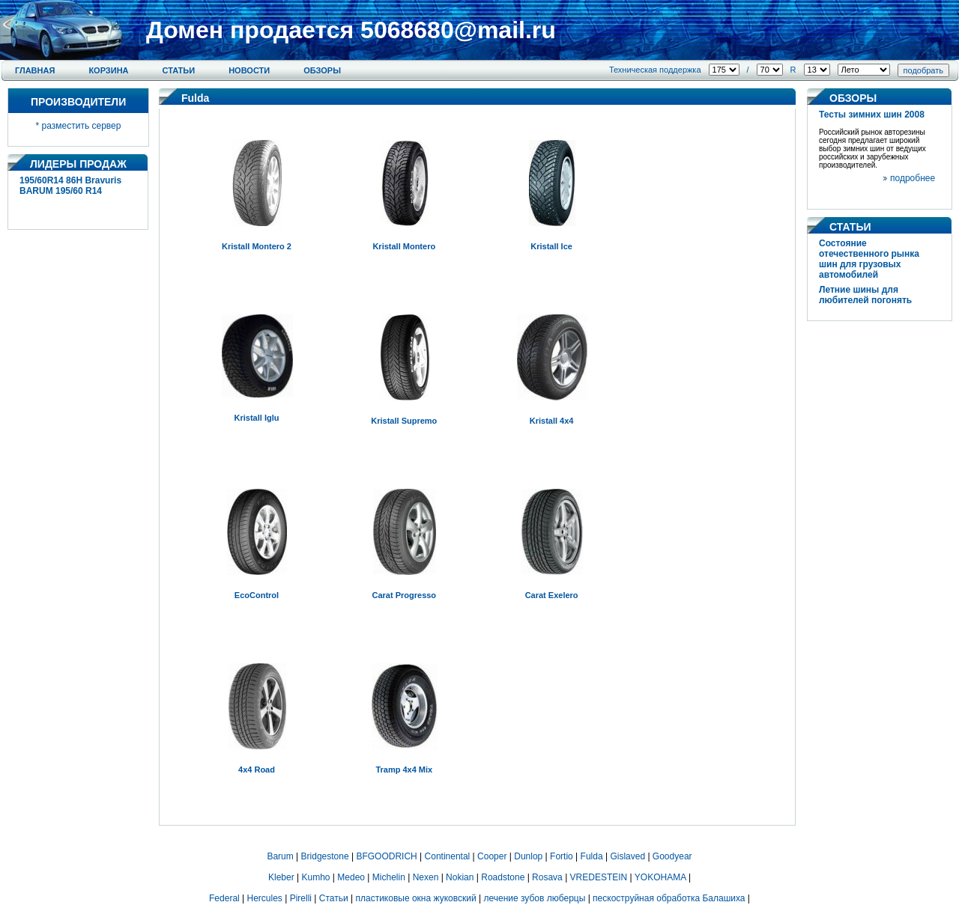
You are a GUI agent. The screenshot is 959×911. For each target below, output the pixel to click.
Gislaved (627, 856)
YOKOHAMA (660, 877)
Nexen (426, 877)
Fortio (561, 856)
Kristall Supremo (404, 420)
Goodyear (672, 856)
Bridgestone (325, 856)
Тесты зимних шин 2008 (872, 114)
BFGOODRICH (386, 856)
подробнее (912, 178)
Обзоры (322, 70)
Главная (35, 70)
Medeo (351, 877)
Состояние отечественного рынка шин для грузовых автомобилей (869, 259)
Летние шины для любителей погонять (865, 294)
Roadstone (502, 877)
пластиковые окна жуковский (416, 898)
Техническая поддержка (655, 69)
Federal (224, 898)
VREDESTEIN (599, 877)
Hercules (264, 898)
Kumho (315, 877)
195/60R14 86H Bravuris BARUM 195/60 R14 (70, 185)
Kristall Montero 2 (256, 246)
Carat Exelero (551, 595)
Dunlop (528, 856)
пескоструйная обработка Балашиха (669, 898)
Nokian (460, 877)
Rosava (547, 877)
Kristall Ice (551, 246)
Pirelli (301, 898)
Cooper (491, 856)
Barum (280, 856)
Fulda (592, 856)
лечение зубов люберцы (534, 898)
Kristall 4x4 (552, 420)
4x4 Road (256, 769)
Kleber (281, 877)
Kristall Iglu (257, 417)
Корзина (108, 70)
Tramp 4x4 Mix (403, 769)
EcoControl (257, 595)
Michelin (388, 877)
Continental (448, 856)
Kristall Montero (403, 246)
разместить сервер (81, 126)
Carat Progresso (404, 595)
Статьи (179, 70)
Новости (249, 70)
